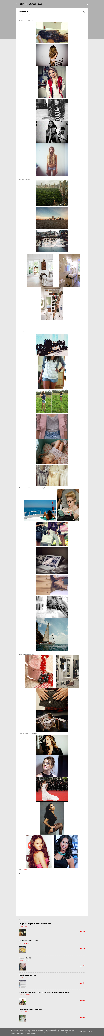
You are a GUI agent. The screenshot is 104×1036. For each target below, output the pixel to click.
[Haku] (87, 4)
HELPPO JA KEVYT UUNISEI (28, 941)
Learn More (84, 1032)
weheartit (25, 869)
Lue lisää (82, 932)
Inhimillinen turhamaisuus (31, 4)
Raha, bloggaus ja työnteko (28, 975)
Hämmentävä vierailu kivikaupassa (30, 1009)
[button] (84, 12)
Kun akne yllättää (25, 958)
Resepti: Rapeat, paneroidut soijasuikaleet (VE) (35, 924)
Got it (91, 1032)
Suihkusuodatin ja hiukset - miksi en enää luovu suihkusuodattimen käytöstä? (45, 992)
